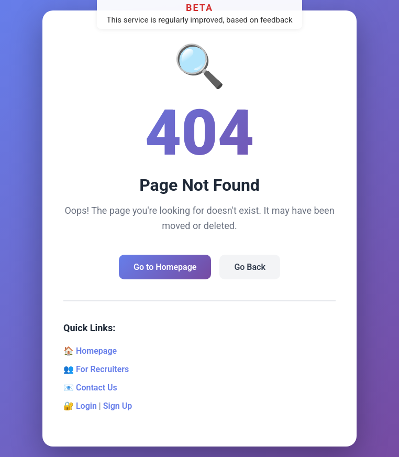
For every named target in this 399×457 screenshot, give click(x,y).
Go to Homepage (165, 267)
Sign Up (117, 406)
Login (86, 406)
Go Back (249, 267)
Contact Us (96, 388)
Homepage (96, 351)
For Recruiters (102, 369)
